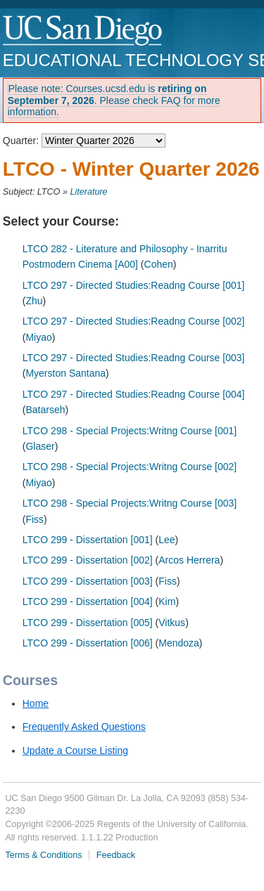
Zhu (33, 300)
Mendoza (178, 643)
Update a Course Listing (75, 750)
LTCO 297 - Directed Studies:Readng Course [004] (134, 394)
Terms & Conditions (43, 855)
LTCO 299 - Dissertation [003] (88, 581)
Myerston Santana (65, 373)
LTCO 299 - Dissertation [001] (88, 539)
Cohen (158, 264)
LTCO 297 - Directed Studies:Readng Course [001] (134, 285)
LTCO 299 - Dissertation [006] (88, 643)
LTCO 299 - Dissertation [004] (88, 601)
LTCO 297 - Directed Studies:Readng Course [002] (134, 321)
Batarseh (45, 409)
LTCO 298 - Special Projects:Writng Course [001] (130, 430)
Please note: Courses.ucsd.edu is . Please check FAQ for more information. (114, 100)
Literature (88, 192)
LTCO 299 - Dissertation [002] (88, 560)
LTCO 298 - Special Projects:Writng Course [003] (130, 503)
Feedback (115, 855)
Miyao (38, 337)
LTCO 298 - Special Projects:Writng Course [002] (130, 466)
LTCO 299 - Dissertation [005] (88, 622)
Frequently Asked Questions (84, 726)
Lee (166, 539)
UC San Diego (83, 31)
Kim (166, 601)
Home (36, 703)
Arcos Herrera (189, 560)
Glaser (39, 446)
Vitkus (171, 622)
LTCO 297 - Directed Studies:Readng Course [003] (134, 357)
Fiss (34, 519)
